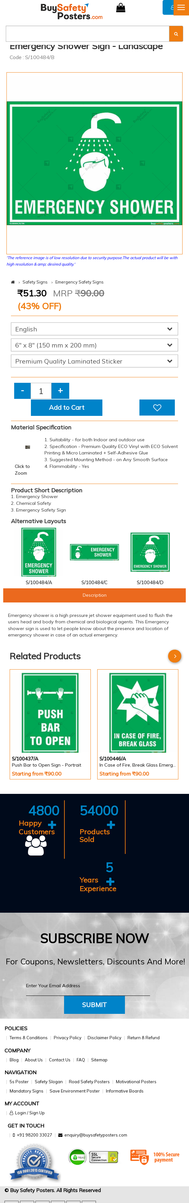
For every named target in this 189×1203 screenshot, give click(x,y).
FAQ (81, 1059)
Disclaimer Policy (104, 1037)
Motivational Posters (136, 1081)
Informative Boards (125, 1090)
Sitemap (99, 1059)
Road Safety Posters (89, 1081)
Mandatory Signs (26, 1090)
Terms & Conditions (29, 1037)
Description (95, 595)
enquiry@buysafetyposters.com (95, 1134)
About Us (34, 1059)
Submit (94, 1005)
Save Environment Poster (75, 1090)
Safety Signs (35, 282)
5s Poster (19, 1081)
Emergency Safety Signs (79, 282)
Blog (14, 1059)
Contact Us (60, 1059)
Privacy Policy (67, 1037)
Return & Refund (144, 1037)
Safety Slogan (49, 1081)
